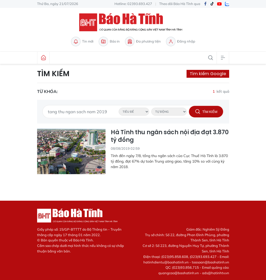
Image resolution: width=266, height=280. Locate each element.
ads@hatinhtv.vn (215, 273)
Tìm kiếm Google (208, 74)
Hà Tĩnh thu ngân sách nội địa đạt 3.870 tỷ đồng (170, 136)
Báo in (109, 41)
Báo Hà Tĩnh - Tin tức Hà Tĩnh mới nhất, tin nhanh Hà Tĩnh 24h (133, 22)
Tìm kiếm (53, 74)
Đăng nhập (180, 41)
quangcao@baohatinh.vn (178, 273)
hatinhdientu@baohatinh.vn (166, 262)
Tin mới (82, 41)
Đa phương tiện (143, 41)
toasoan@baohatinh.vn (210, 262)
